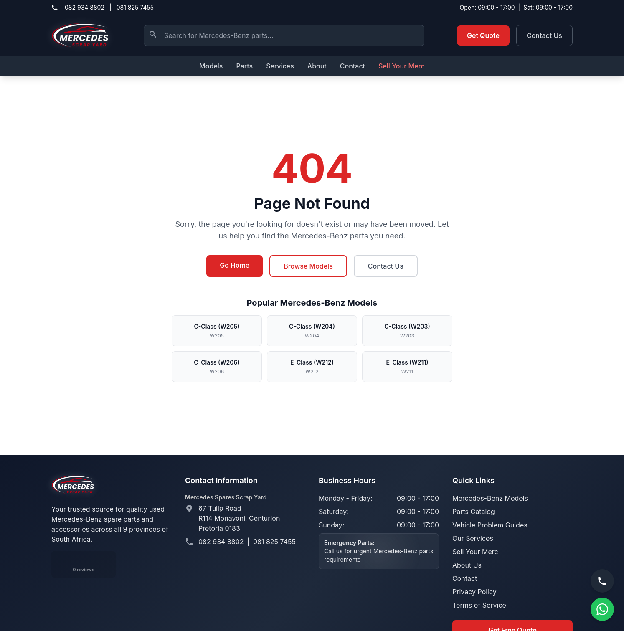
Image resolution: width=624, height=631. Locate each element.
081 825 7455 (135, 7)
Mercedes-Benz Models (490, 498)
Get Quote (483, 35)
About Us (467, 565)
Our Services (472, 538)
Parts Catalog (473, 511)
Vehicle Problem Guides (490, 525)
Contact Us (544, 35)
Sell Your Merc (401, 66)
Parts (244, 66)
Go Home (234, 265)
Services (280, 66)
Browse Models (308, 266)
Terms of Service (479, 605)
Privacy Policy (474, 592)
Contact (352, 66)
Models (211, 66)
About (317, 66)
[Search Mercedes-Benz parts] (284, 35)
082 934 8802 (84, 7)
